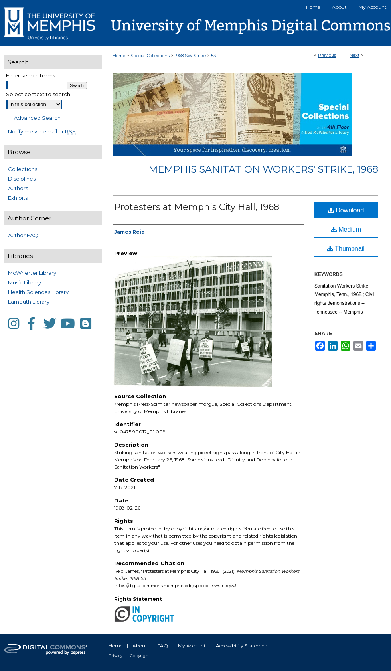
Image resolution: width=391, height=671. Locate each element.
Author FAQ (23, 235)
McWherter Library (32, 273)
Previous (327, 55)
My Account (192, 646)
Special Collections (150, 55)
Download (346, 210)
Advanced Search (37, 118)
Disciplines (22, 178)
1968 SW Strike (190, 55)
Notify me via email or (42, 131)
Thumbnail (346, 248)
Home (119, 55)
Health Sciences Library (38, 292)
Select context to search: (38, 94)
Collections (22, 169)
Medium (346, 229)
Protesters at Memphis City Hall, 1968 (196, 207)
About (139, 646)
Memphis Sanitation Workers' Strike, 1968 (263, 169)
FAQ (162, 646)
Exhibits (18, 198)
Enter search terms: (31, 75)
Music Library (24, 282)
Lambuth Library (28, 301)
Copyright (140, 655)
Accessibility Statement (242, 646)
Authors (18, 188)
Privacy (115, 655)
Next (354, 55)
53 (213, 55)
